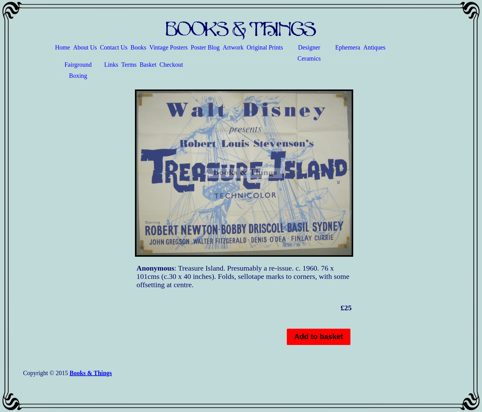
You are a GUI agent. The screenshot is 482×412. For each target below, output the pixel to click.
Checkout (171, 64)
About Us (85, 47)
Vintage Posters (168, 47)
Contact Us (113, 47)
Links (111, 64)
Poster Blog (205, 47)
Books (138, 47)
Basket (148, 64)
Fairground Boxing (78, 68)
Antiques (374, 47)
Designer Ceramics (309, 50)
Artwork (233, 47)
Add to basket (318, 336)
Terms (129, 64)
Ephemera (347, 47)
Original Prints (265, 47)
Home (62, 47)
